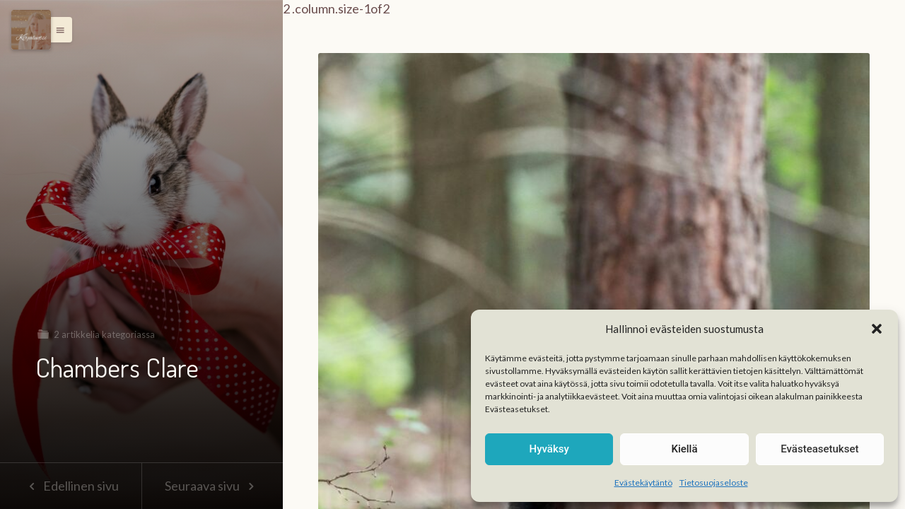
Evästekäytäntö (643, 482)
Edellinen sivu (70, 485)
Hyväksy (549, 449)
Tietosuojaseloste (713, 482)
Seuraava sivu (212, 485)
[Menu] (31, 29)
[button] (877, 329)
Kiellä (684, 449)
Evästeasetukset (819, 449)
